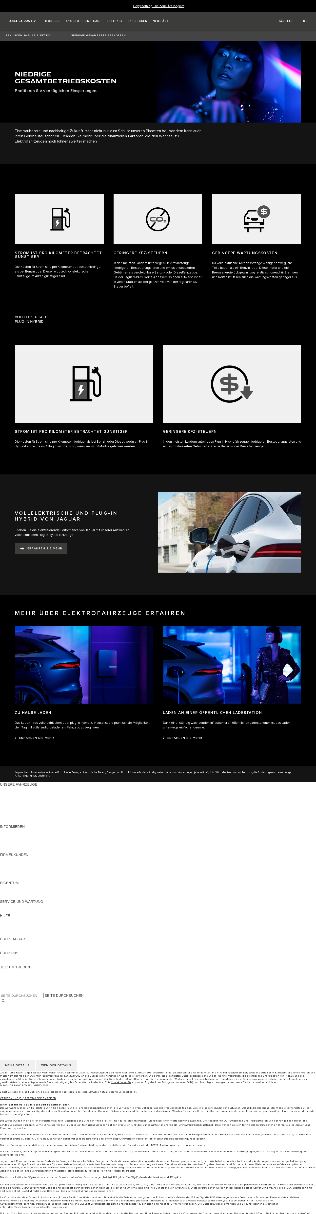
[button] (53, 21)
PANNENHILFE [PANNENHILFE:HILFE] (12, 920)
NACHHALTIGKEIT (15, 962)
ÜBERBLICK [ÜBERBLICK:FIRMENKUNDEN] (10, 859)
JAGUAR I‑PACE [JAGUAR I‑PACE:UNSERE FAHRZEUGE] (13, 798)
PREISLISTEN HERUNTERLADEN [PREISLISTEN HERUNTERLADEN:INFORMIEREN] (27, 831)
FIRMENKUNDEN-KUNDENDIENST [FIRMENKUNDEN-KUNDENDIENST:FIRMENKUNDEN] (29, 873)
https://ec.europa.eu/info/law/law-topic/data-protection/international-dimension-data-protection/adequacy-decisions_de (155, 1200)
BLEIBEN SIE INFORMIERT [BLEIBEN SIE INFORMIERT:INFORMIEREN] (22, 836)
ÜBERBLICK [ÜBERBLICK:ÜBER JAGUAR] (10, 944)
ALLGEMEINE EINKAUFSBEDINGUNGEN (34, 1011)
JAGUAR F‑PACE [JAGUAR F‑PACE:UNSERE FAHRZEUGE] (14, 789)
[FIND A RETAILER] (281, 21)
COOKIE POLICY (14, 1020)
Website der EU (118, 1079)
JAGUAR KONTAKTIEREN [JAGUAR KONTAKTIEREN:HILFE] (21, 925)
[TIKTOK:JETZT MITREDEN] (8, 976)
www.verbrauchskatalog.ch (197, 1125)
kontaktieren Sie (121, 1082)
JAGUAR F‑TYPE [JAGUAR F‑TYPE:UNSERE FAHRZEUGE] (14, 803)
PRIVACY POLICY (14, 1015)
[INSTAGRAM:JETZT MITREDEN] (12, 972)
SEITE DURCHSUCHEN (64, 995)
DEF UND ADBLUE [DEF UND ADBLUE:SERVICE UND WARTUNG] (15, 911)
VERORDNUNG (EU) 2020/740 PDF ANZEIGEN (28, 1098)
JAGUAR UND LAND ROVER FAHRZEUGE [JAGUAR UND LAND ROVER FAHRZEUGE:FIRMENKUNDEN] (35, 864)
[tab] (158, 317)
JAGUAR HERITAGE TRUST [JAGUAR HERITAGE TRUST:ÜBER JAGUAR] (23, 948)
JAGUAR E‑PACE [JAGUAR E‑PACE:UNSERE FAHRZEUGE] (14, 794)
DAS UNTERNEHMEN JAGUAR (25, 1025)
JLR (3, 958)
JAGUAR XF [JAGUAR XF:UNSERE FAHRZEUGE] (10, 813)
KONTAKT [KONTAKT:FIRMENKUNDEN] (8, 878)
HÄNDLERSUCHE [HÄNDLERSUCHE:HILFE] (14, 930)
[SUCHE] (3, 1001)
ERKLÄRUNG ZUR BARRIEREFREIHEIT (32, 1030)
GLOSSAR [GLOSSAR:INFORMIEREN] (8, 845)
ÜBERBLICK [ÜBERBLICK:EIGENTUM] (10, 887)
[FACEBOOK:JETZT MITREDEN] (11, 986)
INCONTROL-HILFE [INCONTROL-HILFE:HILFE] (16, 934)
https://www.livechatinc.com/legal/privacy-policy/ (37, 1207)
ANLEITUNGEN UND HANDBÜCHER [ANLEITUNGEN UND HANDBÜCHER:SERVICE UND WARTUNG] (30, 906)
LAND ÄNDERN (12, 1006)
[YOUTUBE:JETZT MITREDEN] (10, 981)
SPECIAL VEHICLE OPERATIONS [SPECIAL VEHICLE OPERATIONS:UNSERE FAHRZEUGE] (27, 817)
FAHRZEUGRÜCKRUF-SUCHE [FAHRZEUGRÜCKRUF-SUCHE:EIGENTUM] (25, 897)
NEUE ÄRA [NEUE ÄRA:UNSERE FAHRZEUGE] (9, 822)
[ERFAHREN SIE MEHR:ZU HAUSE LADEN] (34, 738)
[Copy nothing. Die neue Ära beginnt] (158, 6)
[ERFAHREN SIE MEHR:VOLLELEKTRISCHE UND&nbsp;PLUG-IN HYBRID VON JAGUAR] (41, 548)
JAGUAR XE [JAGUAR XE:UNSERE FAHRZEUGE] (10, 808)
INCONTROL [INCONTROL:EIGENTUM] (10, 892)
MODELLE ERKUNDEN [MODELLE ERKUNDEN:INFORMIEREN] (19, 841)
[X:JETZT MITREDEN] (3, 991)
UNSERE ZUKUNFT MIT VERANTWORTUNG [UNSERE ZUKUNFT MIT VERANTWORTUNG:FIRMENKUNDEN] (36, 869)
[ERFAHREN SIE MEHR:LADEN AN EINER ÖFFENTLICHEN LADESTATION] (182, 738)
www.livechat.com (70, 1184)
